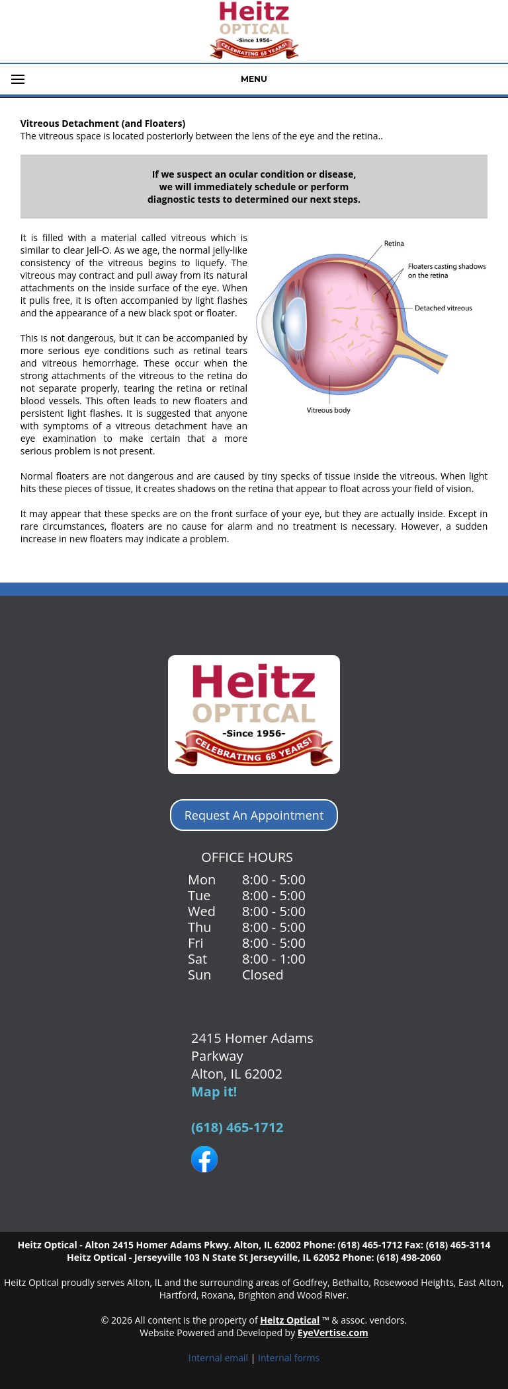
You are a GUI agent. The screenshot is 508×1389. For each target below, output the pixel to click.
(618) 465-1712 (237, 1127)
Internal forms (288, 1357)
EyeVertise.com (333, 1332)
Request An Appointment (254, 815)
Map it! (214, 1091)
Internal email (218, 1357)
